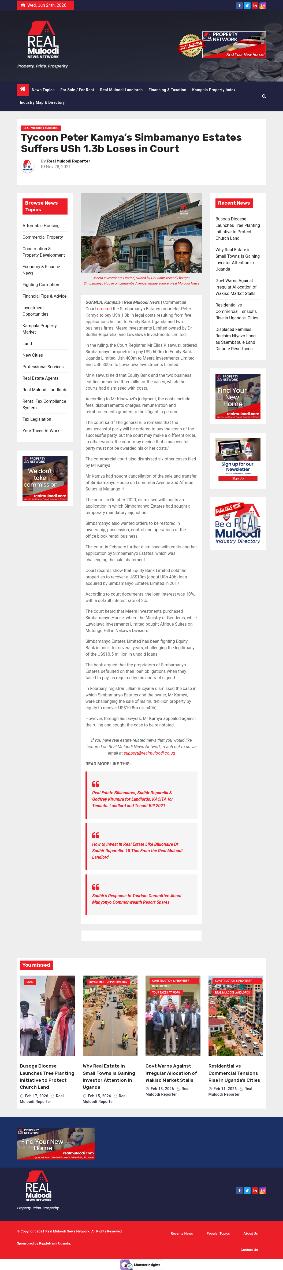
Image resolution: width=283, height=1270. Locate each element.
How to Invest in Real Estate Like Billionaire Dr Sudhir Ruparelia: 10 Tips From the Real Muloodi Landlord (137, 851)
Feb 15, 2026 (99, 1096)
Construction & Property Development (170, 981)
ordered (104, 308)
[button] (264, 96)
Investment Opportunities (108, 981)
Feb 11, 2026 (225, 1089)
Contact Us (249, 1250)
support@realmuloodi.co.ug (149, 753)
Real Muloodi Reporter (68, 161)
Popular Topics (218, 1233)
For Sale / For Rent (77, 90)
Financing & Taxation (168, 90)
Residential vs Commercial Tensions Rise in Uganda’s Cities (236, 311)
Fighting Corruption (41, 284)
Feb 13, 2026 (162, 1089)
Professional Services (43, 366)
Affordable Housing (41, 225)
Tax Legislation (37, 419)
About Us (251, 1233)
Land (27, 343)
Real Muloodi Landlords (121, 90)
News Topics (43, 90)
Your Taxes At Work (41, 430)
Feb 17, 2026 (36, 1096)
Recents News (182, 1233)
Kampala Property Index (214, 90)
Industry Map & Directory (42, 102)
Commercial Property (43, 237)
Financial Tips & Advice (44, 296)
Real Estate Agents (40, 378)
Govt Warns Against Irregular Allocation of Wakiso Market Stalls (235, 287)
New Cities (33, 355)
